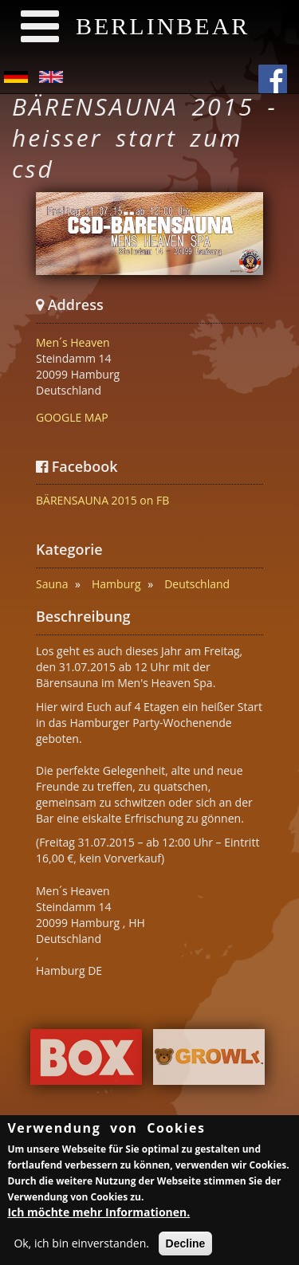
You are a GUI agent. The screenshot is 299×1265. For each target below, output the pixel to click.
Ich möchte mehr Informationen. (98, 1215)
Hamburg (116, 583)
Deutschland (197, 583)
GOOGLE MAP (72, 417)
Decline (186, 1246)
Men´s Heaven (73, 342)
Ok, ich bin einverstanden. (81, 1246)
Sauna (52, 583)
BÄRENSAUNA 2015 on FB (102, 500)
